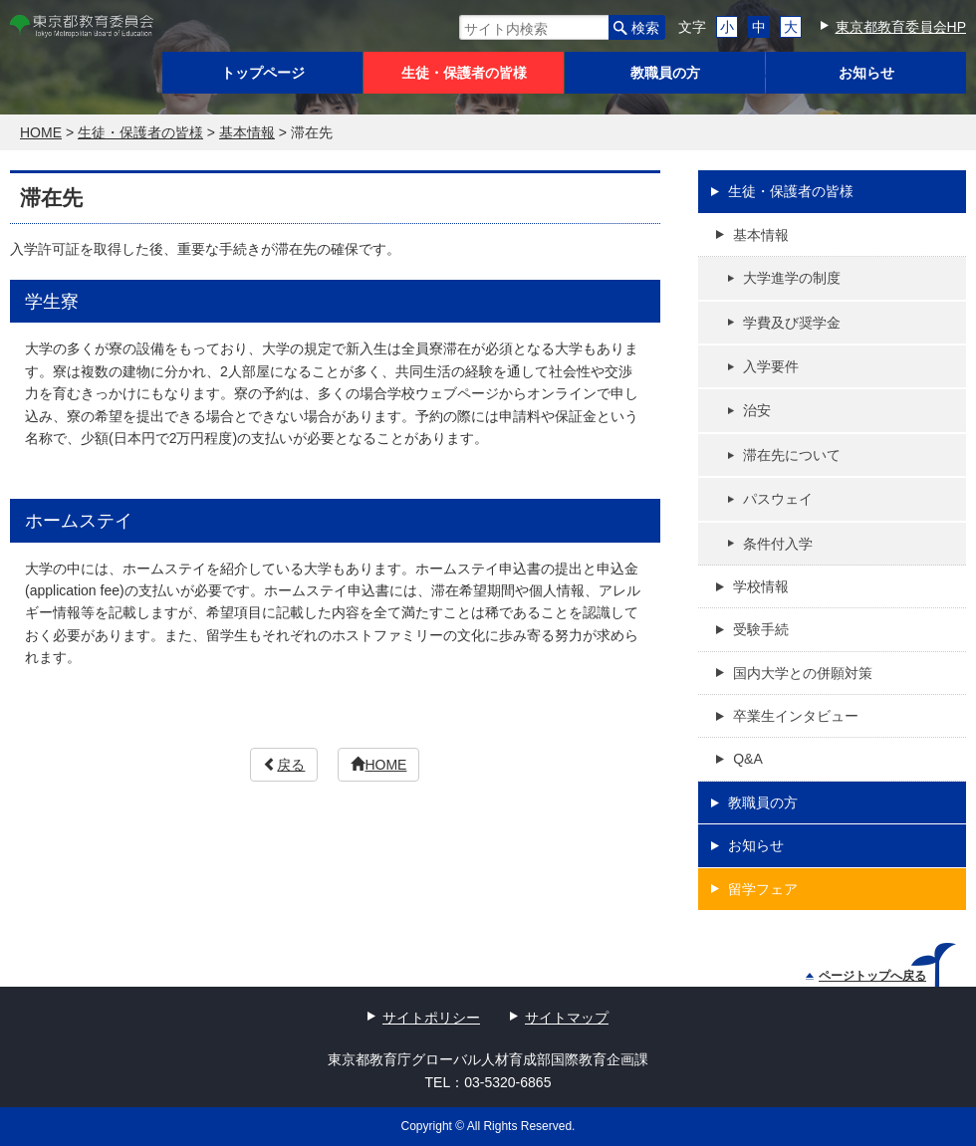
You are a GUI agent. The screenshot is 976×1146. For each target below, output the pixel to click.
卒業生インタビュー (795, 716)
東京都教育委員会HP (901, 27)
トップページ (263, 73)
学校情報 (761, 586)
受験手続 (761, 629)
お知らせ (866, 73)
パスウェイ (778, 499)
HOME (378, 765)
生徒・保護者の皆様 (464, 73)
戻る (284, 765)
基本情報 (761, 235)
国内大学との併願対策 (802, 673)
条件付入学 (778, 544)
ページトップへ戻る (866, 976)
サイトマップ (567, 1018)
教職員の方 (665, 73)
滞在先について (792, 455)
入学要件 (771, 366)
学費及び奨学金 (792, 323)
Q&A (748, 759)
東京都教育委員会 (81, 26)
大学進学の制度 (792, 278)
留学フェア (763, 889)
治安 (757, 410)
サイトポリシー (431, 1018)
